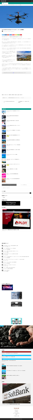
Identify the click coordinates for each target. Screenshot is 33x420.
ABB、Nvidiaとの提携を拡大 (6, 270)
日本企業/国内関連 (8, 249)
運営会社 (16, 414)
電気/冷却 (7, 271)
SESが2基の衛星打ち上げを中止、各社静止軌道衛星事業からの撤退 (10, 245)
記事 (13, 72)
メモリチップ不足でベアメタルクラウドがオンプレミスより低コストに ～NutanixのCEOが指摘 (13, 259)
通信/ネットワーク (5, 3)
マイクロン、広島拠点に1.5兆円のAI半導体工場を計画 (9, 267)
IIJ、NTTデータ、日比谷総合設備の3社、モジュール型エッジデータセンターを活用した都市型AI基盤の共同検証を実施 (16, 256)
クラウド (7, 260)
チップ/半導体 (8, 268)
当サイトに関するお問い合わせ (16, 413)
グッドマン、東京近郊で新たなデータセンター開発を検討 (9, 248)
